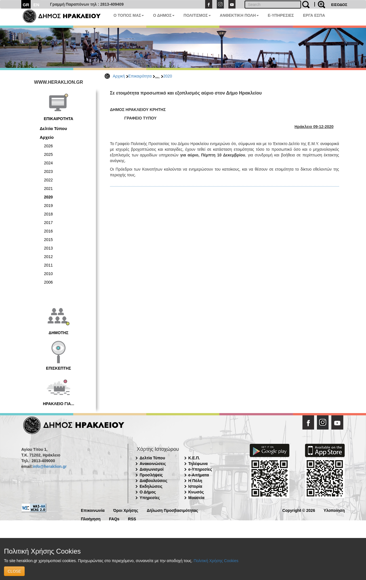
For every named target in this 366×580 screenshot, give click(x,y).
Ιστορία (195, 486)
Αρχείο (47, 137)
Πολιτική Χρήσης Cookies (215, 560)
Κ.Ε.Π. (194, 458)
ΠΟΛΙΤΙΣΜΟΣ (197, 15)
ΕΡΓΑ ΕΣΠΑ (314, 15)
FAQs (114, 518)
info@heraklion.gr (49, 466)
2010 (48, 273)
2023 (48, 171)
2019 (48, 205)
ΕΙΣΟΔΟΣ (339, 5)
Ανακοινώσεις (153, 463)
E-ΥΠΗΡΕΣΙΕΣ (281, 15)
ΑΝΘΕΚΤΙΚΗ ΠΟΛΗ (239, 15)
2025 (48, 154)
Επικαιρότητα (140, 76)
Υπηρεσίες (150, 497)
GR (26, 4)
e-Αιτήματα (198, 475)
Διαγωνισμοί (151, 469)
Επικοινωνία (93, 510)
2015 (48, 239)
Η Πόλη (195, 480)
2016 (48, 231)
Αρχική (119, 76)
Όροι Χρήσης (125, 510)
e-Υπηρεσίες (200, 469)
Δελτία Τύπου (53, 128)
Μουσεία (196, 497)
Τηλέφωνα (198, 463)
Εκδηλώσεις (151, 486)
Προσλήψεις (151, 475)
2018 (48, 214)
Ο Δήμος (148, 492)
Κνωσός (196, 492)
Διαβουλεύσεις (153, 480)
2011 (48, 265)
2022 (48, 180)
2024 (48, 163)
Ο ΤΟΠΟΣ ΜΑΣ (128, 15)
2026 (48, 146)
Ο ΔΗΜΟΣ (163, 15)
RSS (132, 518)
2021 (48, 188)
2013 (48, 248)
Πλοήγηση (90, 518)
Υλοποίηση (334, 510)
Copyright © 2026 (298, 510)
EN (36, 4)
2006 (48, 282)
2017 (48, 222)
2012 (48, 256)
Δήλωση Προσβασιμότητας (172, 510)
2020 (167, 76)
